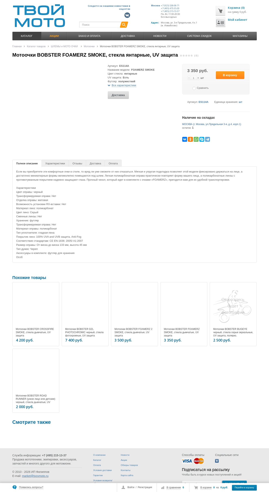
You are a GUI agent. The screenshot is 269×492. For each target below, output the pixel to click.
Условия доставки (102, 470)
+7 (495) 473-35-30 (170, 8)
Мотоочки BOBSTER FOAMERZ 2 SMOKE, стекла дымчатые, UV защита (133, 332)
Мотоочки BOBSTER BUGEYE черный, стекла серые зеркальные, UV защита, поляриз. (233, 332)
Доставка (128, 35)
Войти (130, 487)
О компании (99, 455)
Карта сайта (127, 475)
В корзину (230, 75)
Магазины (240, 35)
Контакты (126, 470)
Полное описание (27, 163)
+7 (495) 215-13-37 (170, 11)
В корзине (206, 487)
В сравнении (174, 487)
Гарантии (98, 475)
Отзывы (77, 163)
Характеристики (55, 163)
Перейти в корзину (244, 487)
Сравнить (203, 87)
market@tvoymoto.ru (35, 476)
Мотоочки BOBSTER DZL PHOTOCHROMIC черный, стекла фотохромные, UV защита (84, 332)
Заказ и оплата (89, 35)
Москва (155, 5)
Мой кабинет (237, 20)
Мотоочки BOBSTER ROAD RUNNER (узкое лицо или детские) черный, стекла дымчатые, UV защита (35, 400)
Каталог (26, 35)
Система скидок (199, 35)
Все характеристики (124, 85)
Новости (159, 35)
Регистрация (145, 487)
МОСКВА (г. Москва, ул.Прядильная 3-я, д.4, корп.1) (211, 124)
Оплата (113, 163)
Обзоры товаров (129, 465)
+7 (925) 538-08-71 (170, 5)
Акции (124, 460)
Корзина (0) (236, 8)
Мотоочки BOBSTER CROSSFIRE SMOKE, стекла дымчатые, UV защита (35, 332)
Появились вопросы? (31, 487)
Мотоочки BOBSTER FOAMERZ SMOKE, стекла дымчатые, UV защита (182, 332)
